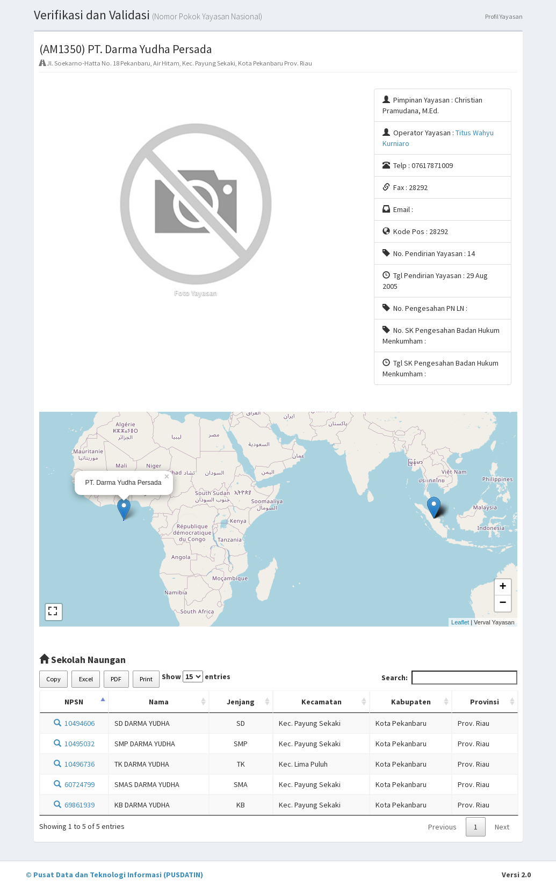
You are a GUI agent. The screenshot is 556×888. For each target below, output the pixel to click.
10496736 (74, 764)
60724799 (74, 784)
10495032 (74, 743)
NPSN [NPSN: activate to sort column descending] (73, 702)
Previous (442, 827)
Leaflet (460, 622)
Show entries (196, 676)
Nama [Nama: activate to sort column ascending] (159, 702)
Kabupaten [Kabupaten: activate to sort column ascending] (411, 702)
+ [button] (502, 587)
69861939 (74, 805)
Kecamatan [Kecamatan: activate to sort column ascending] (321, 702)
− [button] (502, 603)
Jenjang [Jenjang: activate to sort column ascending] (241, 702)
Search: (449, 678)
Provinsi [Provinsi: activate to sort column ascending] (484, 702)
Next (502, 827)
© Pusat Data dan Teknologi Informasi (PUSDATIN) (114, 874)
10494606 (74, 723)
